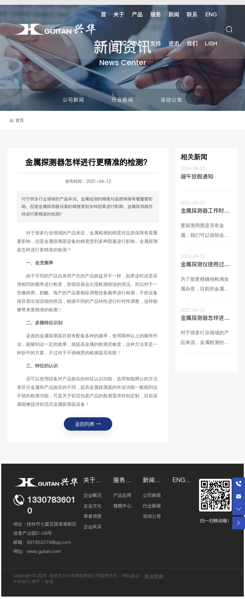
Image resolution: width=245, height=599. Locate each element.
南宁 (35, 581)
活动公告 (171, 99)
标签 (49, 581)
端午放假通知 (197, 176)
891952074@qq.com (49, 542)
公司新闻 (73, 99)
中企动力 (21, 581)
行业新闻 (122, 99)
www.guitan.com (44, 551)
